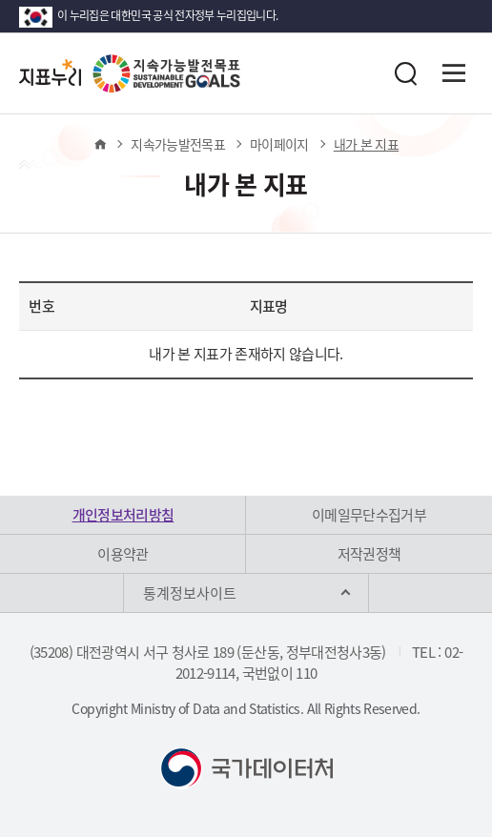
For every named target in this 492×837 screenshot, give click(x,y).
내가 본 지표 (366, 143)
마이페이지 (279, 143)
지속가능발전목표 (178, 143)
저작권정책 (369, 553)
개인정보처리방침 (123, 514)
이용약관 (122, 553)
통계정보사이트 (189, 592)
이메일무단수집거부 (369, 514)
